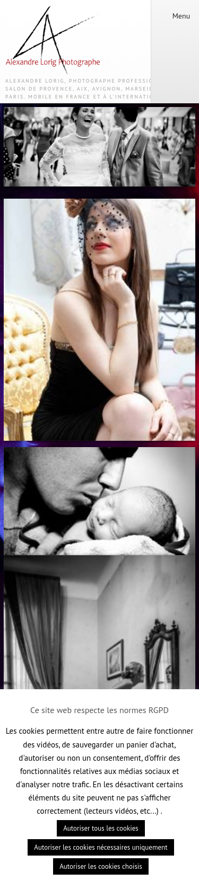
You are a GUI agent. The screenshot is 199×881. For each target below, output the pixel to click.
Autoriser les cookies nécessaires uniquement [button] (100, 847)
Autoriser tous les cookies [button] (101, 828)
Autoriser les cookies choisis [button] (100, 866)
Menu (175, 16)
